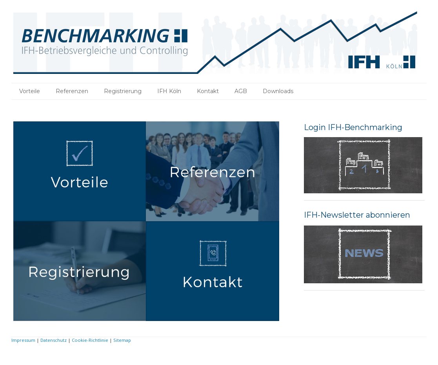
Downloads (278, 91)
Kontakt (208, 91)
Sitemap (122, 340)
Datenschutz (53, 340)
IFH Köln (169, 91)
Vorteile (29, 91)
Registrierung (123, 91)
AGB (240, 91)
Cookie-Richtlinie (90, 340)
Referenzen (72, 91)
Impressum (23, 340)
